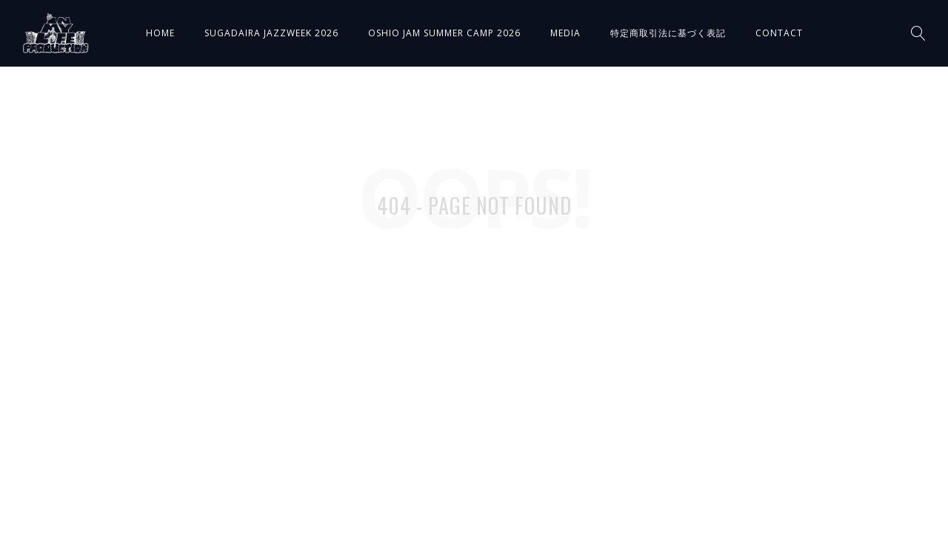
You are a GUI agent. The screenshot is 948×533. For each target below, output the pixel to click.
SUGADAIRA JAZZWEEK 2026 (271, 33)
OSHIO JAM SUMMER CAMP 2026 (444, 33)
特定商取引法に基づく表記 (668, 33)
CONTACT (779, 33)
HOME (160, 33)
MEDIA (565, 33)
